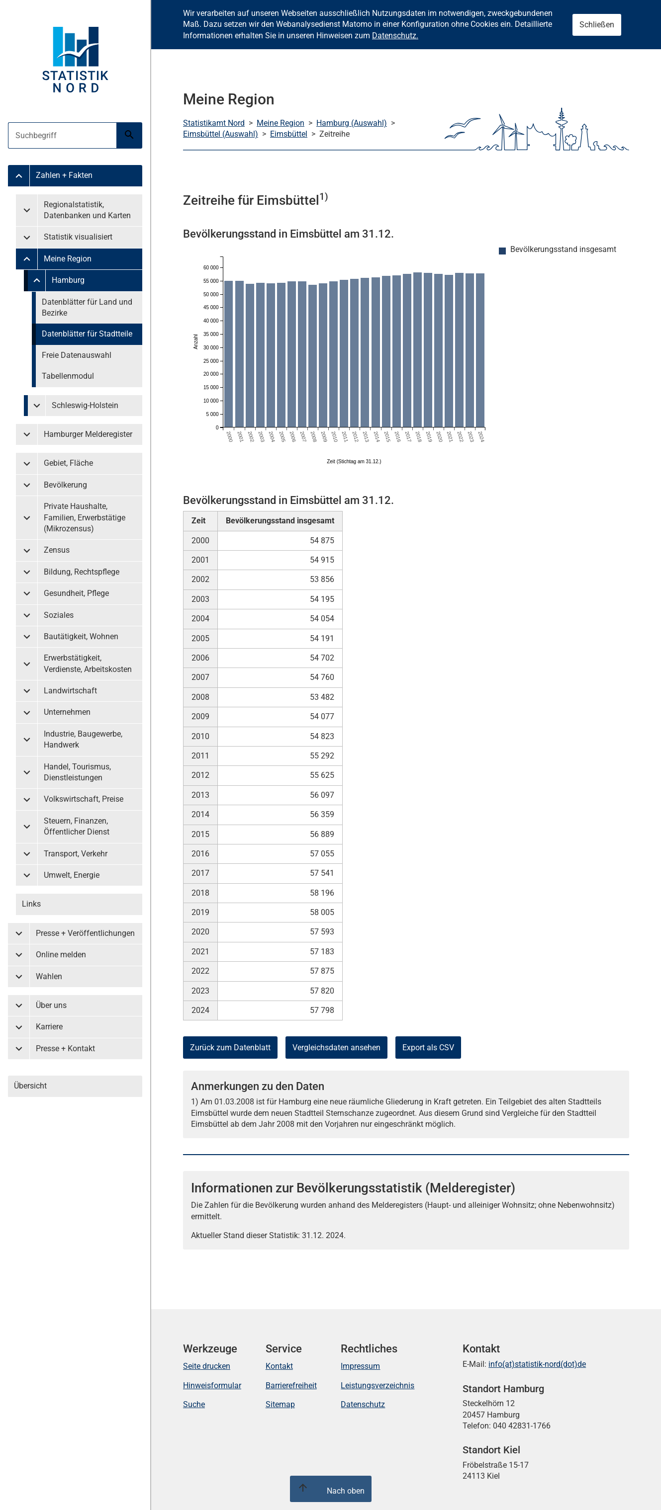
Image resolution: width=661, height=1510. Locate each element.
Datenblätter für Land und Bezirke (87, 307)
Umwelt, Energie (71, 875)
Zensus (57, 550)
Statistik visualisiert (78, 237)
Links (31, 904)
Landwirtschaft (70, 690)
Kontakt (279, 1366)
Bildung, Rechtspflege (81, 572)
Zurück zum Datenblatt (230, 1047)
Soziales (59, 615)
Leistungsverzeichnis (377, 1385)
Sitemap (280, 1404)
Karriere (49, 1026)
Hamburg (68, 280)
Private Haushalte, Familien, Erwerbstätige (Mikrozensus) (84, 517)
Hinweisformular (212, 1385)
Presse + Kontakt (65, 1048)
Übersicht (30, 1086)
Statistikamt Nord (214, 123)
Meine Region (68, 258)
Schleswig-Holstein (85, 405)
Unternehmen (67, 712)
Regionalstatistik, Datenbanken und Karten (87, 210)
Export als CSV (428, 1047)
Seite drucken (206, 1366)
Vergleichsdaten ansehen (336, 1047)
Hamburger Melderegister (88, 434)
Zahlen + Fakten (64, 175)
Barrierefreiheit (291, 1385)
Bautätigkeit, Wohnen (81, 636)
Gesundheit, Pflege (76, 593)
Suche (194, 1404)
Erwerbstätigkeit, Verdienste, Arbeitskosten (88, 663)
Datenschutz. (395, 35)
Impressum (360, 1366)
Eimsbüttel (288, 134)
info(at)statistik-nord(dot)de (537, 1364)
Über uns (51, 1005)
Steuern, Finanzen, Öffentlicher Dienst (76, 826)
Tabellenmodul (68, 376)
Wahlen (49, 976)
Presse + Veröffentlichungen (85, 933)
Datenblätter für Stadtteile (87, 333)
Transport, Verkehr (75, 853)
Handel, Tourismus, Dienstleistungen (77, 772)
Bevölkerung (65, 485)
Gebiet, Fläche (68, 463)
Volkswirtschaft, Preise (83, 799)
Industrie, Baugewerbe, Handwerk (83, 739)
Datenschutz (363, 1404)
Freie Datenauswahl (76, 355)
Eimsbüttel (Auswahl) (220, 134)
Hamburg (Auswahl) (351, 123)
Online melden (61, 954)
